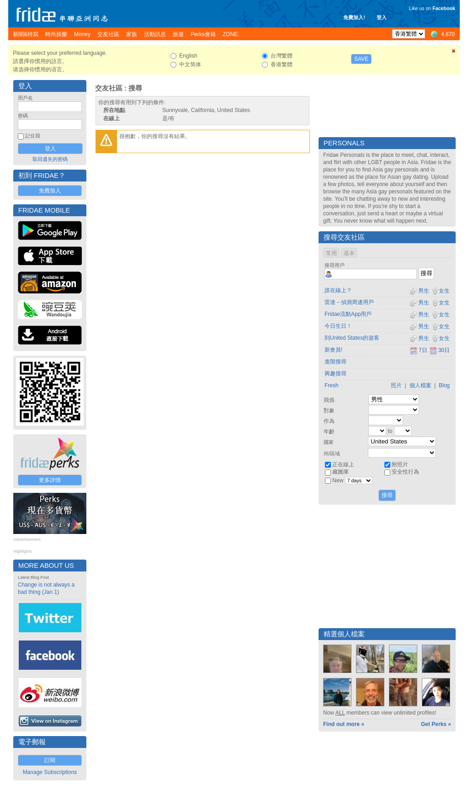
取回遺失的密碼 (50, 159)
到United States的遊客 (351, 338)
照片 (396, 385)
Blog (444, 385)
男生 (419, 291)
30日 (440, 350)
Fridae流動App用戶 (348, 314)
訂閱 (49, 760)
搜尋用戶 (334, 265)
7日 (418, 350)
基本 (349, 253)
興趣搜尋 (335, 373)
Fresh (331, 385)
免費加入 (50, 190)
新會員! (333, 350)
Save (361, 59)
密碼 (23, 115)
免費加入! (354, 17)
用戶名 (25, 98)
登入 (382, 17)
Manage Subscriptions (50, 772)
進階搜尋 (335, 361)
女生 (440, 291)
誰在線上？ (338, 290)
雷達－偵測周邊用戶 (349, 302)
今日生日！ (338, 326)
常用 (331, 253)
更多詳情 (50, 480)
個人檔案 (420, 385)
